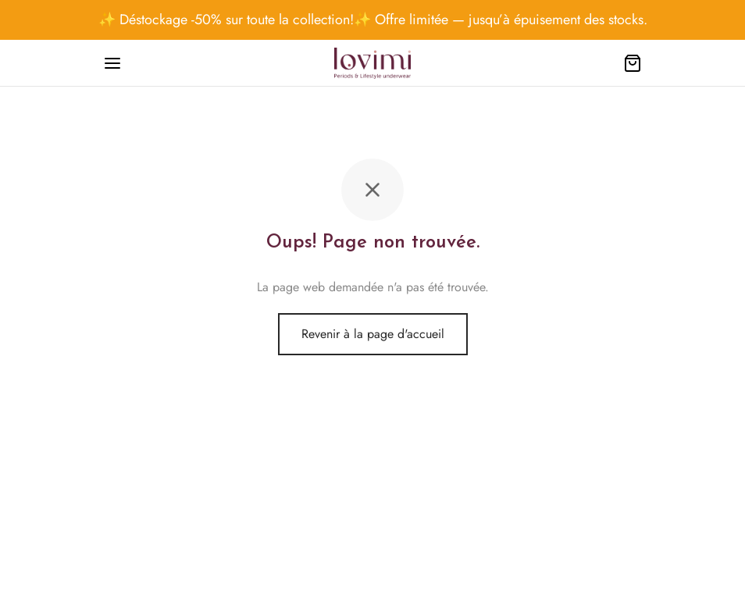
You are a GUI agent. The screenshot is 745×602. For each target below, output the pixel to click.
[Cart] (632, 63)
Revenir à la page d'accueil (372, 334)
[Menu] (112, 63)
